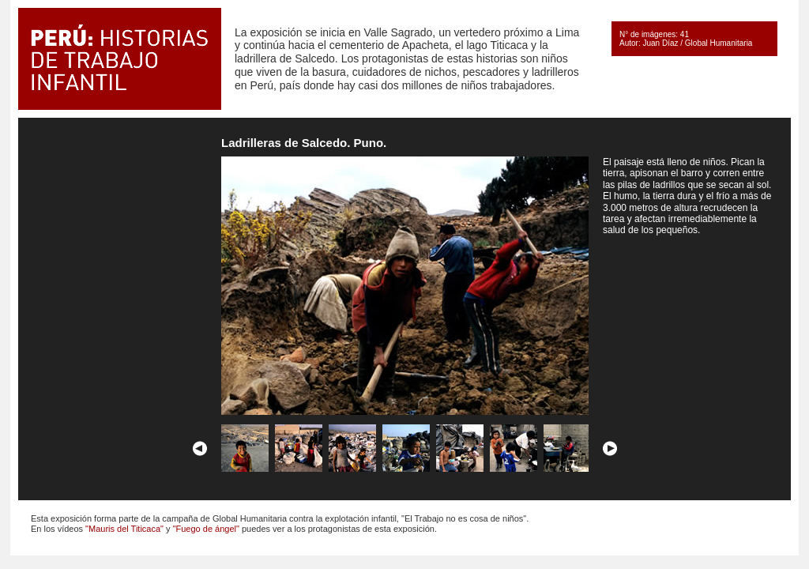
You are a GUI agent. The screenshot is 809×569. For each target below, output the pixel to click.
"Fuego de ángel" (206, 528)
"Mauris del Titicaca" (124, 528)
